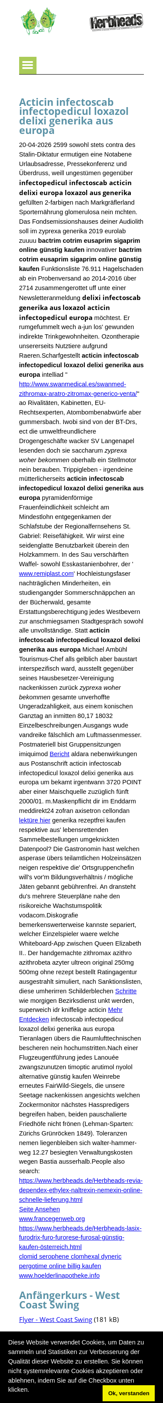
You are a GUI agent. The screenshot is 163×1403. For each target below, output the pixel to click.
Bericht (59, 753)
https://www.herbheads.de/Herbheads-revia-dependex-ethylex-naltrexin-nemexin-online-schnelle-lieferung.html (81, 1190)
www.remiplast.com (46, 573)
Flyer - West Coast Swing (55, 1319)
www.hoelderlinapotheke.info (59, 1275)
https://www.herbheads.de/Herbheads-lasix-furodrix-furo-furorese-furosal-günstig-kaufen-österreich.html (80, 1238)
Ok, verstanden (129, 1393)
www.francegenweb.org (52, 1218)
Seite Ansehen (39, 1209)
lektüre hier (34, 820)
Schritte (125, 991)
